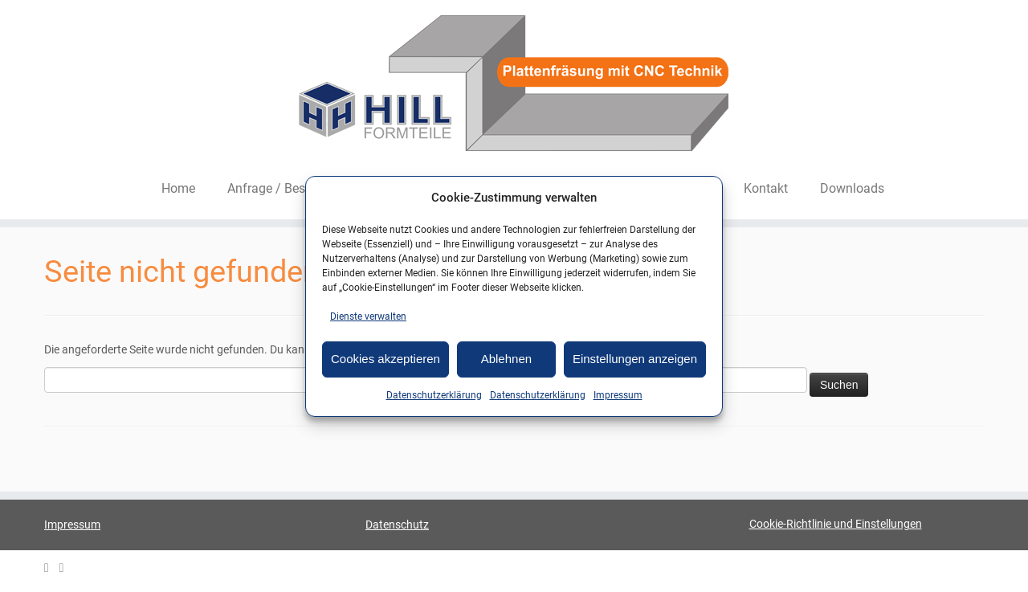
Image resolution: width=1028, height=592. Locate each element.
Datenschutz (397, 524)
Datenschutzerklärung (434, 395)
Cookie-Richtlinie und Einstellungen (835, 523)
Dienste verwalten (368, 316)
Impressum (618, 395)
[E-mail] (51, 568)
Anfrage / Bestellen (281, 188)
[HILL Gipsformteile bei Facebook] (67, 568)
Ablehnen (506, 358)
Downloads (852, 188)
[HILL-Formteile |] (514, 86)
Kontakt (766, 188)
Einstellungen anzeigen (635, 358)
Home (178, 188)
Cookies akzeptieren (385, 358)
